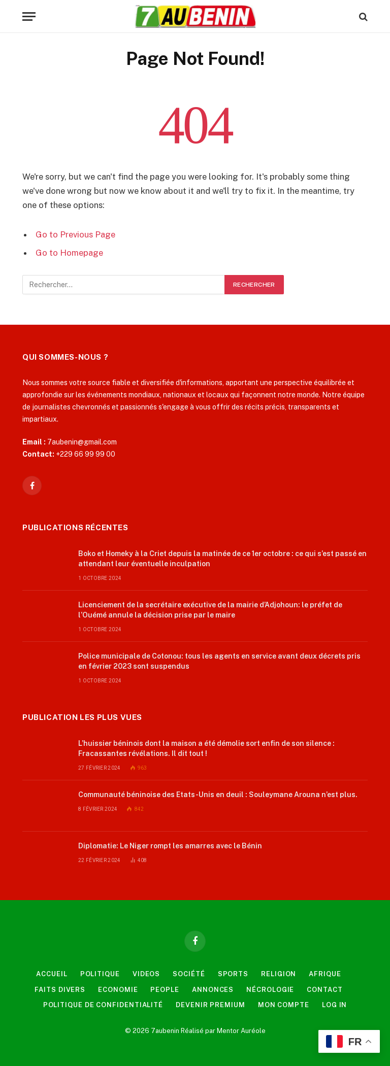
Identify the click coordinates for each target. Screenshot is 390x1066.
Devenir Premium (210, 1005)
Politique (100, 974)
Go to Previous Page (75, 234)
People (164, 989)
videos (146, 974)
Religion (278, 974)
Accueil (51, 974)
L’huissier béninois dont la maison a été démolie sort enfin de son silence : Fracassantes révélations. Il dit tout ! (206, 748)
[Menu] (29, 16)
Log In (334, 1005)
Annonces (213, 989)
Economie (118, 989)
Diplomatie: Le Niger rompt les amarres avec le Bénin (170, 846)
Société (189, 974)
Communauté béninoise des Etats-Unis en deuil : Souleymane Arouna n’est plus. (218, 794)
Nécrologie (270, 989)
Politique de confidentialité (103, 1005)
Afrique (325, 974)
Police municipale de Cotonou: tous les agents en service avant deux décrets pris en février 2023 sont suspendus (219, 661)
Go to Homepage (69, 253)
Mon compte (283, 1005)
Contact (324, 989)
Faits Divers (60, 989)
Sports (233, 974)
